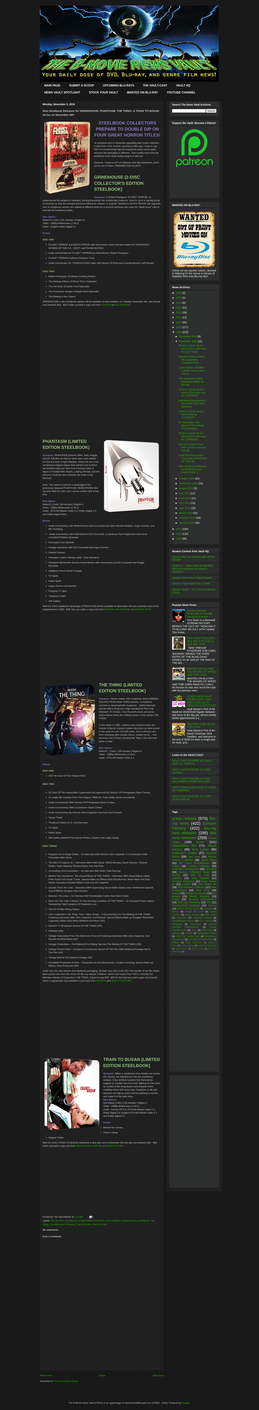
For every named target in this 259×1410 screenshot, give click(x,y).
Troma (175, 899)
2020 (179, 322)
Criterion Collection (199, 866)
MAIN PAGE (52, 85)
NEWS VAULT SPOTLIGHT (62, 92)
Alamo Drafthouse (193, 942)
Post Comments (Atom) (66, 1381)
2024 (179, 302)
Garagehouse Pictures (183, 921)
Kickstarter (195, 924)
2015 (179, 538)
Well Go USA (99, 1224)
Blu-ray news (57, 1220)
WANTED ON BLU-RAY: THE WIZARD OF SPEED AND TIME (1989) (201, 671)
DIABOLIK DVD (142, 609)
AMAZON (106, 304)
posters (186, 884)
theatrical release (202, 918)
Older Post (158, 1375)
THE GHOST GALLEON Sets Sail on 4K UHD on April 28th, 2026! (200, 641)
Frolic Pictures (192, 914)
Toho (194, 930)
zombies (176, 878)
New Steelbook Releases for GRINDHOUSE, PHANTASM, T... (192, 469)
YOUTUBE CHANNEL (181, 92)
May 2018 (185, 503)
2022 (179, 312)
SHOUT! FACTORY (121, 980)
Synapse (208, 908)
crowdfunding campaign (186, 905)
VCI (209, 902)
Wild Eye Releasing (189, 902)
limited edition (85, 1220)
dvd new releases (194, 835)
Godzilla (212, 905)
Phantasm (99, 1220)
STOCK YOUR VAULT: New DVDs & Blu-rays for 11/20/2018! (192, 392)
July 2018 (184, 493)
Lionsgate (210, 869)
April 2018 (185, 508)
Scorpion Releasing (183, 881)
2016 (179, 533)
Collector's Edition (184, 853)
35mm (175, 911)
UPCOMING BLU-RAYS (118, 85)
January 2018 (187, 522)
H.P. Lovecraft (206, 921)
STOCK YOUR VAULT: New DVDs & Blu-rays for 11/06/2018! (192, 436)
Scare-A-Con (181, 949)
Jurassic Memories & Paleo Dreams (192, 577)
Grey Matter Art (207, 884)
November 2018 (188, 341)
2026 (179, 292)
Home (102, 1375)
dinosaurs (182, 918)
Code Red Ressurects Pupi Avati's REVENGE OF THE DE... (192, 458)
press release (113, 1220)
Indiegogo (177, 924)
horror (200, 842)
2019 (179, 327)
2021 (179, 317)
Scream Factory (129, 1220)
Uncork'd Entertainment (202, 899)
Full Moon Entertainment (200, 939)
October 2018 (187, 478)
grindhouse (71, 1220)
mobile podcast (187, 945)
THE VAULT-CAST (155, 85)
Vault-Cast (207, 930)
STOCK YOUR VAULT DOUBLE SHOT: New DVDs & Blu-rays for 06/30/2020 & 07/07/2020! (201, 701)
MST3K (176, 875)
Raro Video (210, 914)
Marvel (176, 893)
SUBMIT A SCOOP (81, 85)
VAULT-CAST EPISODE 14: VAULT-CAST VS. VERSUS (192, 762)
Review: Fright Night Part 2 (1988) (191, 583)
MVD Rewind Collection (191, 887)
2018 (179, 332)
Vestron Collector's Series (194, 872)
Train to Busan (84, 1224)
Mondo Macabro (199, 896)
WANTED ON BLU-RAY (142, 92)
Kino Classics (200, 878)
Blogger (186, 1403)
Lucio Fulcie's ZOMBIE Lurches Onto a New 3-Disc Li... (192, 370)
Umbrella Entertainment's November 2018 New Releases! (192, 403)
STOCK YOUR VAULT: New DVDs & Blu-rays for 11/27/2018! (192, 348)
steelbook (144, 1220)
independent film (184, 845)
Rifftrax (175, 942)
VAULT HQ (183, 85)
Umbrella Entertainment (185, 869)
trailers (176, 866)
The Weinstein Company (62, 1224)
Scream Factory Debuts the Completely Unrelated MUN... (191, 359)
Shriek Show (198, 949)
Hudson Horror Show (188, 908)
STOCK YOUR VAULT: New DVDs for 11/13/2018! (191, 414)
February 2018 (187, 517)
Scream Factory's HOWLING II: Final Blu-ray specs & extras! (200, 613)
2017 (179, 529)
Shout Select (208, 860)
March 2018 (186, 512)
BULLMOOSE (122, 304)
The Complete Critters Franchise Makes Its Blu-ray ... (191, 381)
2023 (179, 307)
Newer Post (46, 1375)
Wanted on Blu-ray (196, 893)
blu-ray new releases (194, 830)
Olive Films (203, 890)
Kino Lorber (200, 849)
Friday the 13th (194, 911)
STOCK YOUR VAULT (103, 92)
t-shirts (188, 933)
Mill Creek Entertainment (194, 863)
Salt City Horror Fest (187, 936)
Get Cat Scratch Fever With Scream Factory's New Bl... (192, 447)
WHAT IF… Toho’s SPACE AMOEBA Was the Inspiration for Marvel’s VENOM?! (192, 568)
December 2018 (188, 336)
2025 (179, 297)
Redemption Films (206, 933)
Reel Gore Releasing (207, 945)
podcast (176, 933)
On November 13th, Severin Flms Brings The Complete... (191, 425)
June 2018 (185, 498)
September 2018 (188, 483)
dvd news (194, 856)
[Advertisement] (102, 1344)
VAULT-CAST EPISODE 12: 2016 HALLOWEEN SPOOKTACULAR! (191, 780)
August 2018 (186, 488)
